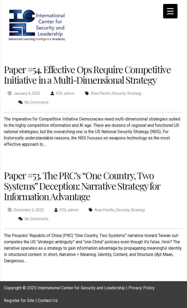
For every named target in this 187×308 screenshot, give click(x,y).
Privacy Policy (141, 287)
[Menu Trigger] (170, 11)
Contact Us (48, 300)
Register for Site (19, 300)
